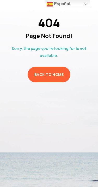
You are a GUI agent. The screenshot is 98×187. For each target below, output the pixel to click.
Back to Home (49, 74)
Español (58, 4)
